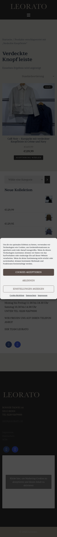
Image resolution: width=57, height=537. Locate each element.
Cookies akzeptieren (28, 272)
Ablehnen (28, 280)
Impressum (42, 295)
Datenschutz (31, 295)
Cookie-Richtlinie (17, 295)
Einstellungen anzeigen (28, 288)
